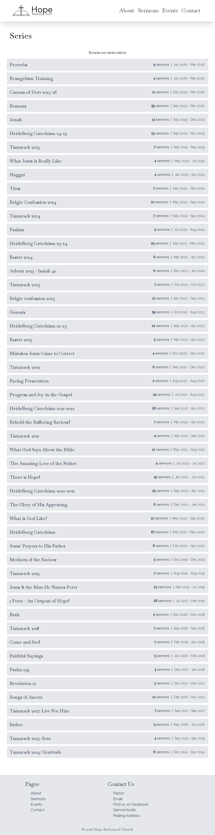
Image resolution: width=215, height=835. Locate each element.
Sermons (39, 796)
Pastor (119, 789)
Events (37, 802)
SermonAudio (126, 808)
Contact (38, 808)
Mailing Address (128, 815)
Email (118, 796)
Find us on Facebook (133, 802)
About (37, 789)
